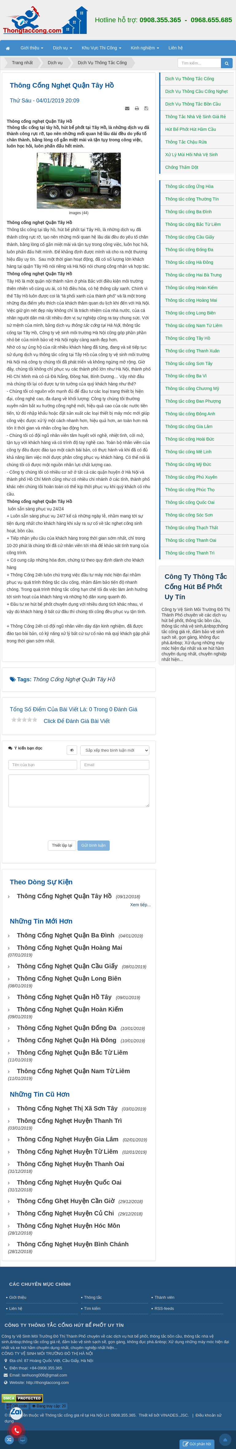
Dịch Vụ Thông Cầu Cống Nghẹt (196, 91)
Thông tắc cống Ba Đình (188, 211)
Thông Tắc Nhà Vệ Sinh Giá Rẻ (195, 116)
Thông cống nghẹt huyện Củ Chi (65, 1213)
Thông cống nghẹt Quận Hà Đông (66, 1040)
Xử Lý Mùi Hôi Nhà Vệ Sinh (191, 154)
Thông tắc (93, 1297)
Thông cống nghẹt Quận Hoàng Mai (69, 947)
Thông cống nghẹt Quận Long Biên (69, 978)
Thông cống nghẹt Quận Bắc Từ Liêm (72, 1052)
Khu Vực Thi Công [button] (101, 49)
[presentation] (78, 824)
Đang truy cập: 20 (49, 1406)
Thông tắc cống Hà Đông (189, 262)
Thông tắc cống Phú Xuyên (191, 477)
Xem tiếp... (140, 904)
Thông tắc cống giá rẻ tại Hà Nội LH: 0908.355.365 (90, 1415)
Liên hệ (15, 1308)
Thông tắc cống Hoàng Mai (191, 300)
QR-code (16, 1406)
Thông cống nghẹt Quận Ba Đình (65, 935)
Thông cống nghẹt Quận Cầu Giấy (67, 966)
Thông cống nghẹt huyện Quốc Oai (69, 1182)
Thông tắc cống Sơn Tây (189, 363)
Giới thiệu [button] (32, 49)
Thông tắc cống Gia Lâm (189, 426)
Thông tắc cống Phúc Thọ (190, 489)
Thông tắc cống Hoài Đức (189, 439)
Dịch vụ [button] (62, 49)
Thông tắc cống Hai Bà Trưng (193, 274)
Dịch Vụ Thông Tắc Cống (189, 78)
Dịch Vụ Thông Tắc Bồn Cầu (193, 104)
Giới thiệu (17, 1297)
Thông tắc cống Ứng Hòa (189, 186)
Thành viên (164, 1297)
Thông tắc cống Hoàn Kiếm (191, 287)
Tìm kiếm (92, 1308)
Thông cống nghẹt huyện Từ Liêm (67, 1151)
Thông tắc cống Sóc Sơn (189, 515)
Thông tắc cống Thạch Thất (191, 527)
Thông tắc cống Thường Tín (192, 199)
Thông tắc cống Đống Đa (189, 249)
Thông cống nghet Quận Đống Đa (66, 1027)
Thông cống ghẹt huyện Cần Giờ (65, 1201)
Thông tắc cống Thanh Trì (190, 552)
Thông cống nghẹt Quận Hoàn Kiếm (70, 1009)
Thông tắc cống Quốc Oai (189, 502)
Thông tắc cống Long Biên (190, 312)
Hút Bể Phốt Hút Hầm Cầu (190, 129)
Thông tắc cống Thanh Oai (190, 540)
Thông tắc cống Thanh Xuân (192, 350)
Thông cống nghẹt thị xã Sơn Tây (67, 1108)
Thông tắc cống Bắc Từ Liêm (193, 224)
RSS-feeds (164, 1308)
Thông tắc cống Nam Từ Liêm (193, 325)
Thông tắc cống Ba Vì (186, 375)
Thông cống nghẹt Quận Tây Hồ (64, 896)
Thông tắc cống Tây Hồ (187, 338)
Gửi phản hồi (197, 1444)
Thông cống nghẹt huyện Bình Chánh (73, 1244)
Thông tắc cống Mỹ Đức (188, 464)
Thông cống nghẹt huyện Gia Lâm (68, 1139)
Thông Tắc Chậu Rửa (186, 141)
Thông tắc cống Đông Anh (190, 413)
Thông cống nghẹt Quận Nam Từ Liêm (73, 1071)
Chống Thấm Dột (181, 167)
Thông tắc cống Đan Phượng (193, 401)
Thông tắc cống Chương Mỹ (192, 388)
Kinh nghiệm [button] (145, 49)
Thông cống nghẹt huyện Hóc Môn (68, 1225)
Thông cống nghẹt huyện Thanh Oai (70, 1163)
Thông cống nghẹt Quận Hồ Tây (64, 997)
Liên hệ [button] (176, 47)
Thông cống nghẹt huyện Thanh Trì (69, 1120)
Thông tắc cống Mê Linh (188, 451)
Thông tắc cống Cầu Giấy (189, 237)
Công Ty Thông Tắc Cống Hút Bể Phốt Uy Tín (196, 587)
